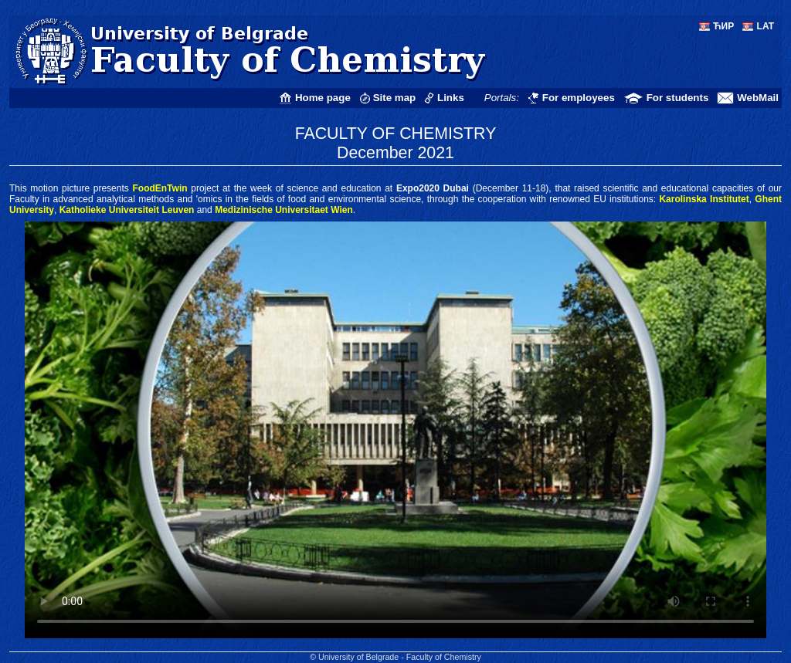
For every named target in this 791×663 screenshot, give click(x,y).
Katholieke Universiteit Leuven (127, 210)
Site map (394, 97)
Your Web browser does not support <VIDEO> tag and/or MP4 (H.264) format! (395, 430)
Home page (323, 97)
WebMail (758, 97)
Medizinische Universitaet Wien (284, 210)
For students (678, 97)
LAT (765, 26)
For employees (578, 97)
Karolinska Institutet (704, 199)
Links (450, 97)
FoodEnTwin (159, 188)
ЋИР (723, 26)
